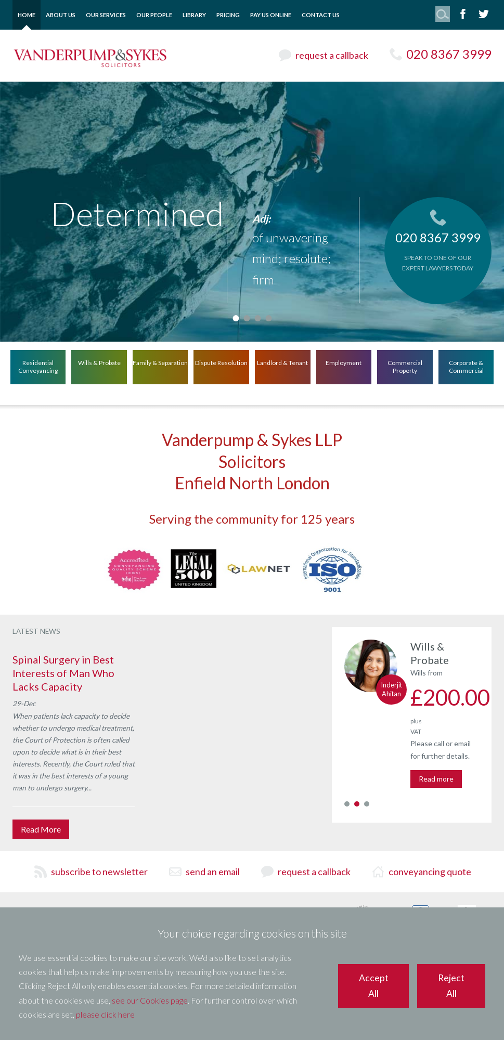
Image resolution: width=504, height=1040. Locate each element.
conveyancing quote (430, 871)
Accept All (374, 985)
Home (26, 14)
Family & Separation (160, 362)
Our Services (106, 14)
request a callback (331, 55)
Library (194, 14)
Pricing (228, 14)
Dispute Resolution (221, 362)
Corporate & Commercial (466, 366)
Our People (154, 14)
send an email (213, 871)
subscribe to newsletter (99, 871)
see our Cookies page (150, 1000)
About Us (60, 14)
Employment (343, 362)
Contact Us (321, 14)
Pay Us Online (270, 14)
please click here (105, 1014)
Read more (436, 778)
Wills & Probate (99, 362)
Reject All (451, 985)
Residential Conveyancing (38, 366)
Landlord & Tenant (282, 362)
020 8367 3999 (449, 53)
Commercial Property (404, 366)
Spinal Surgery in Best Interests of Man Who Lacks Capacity (63, 673)
